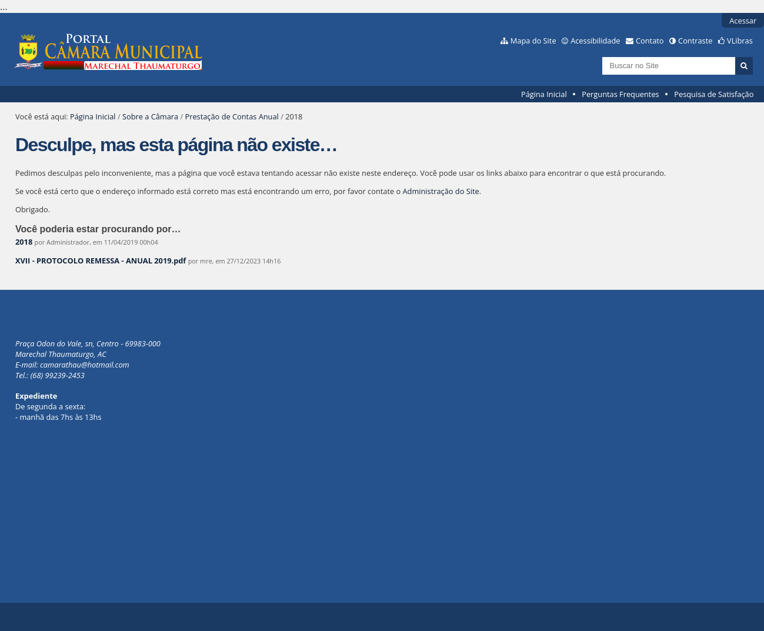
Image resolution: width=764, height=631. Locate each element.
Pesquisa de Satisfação (713, 94)
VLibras (740, 40)
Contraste (695, 40)
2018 (23, 241)
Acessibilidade (595, 40)
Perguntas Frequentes (620, 94)
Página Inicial (544, 94)
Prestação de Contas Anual (231, 116)
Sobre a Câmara (150, 116)
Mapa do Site (533, 40)
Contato (650, 40)
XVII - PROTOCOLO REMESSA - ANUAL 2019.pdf (100, 260)
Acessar (742, 20)
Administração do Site (441, 191)
